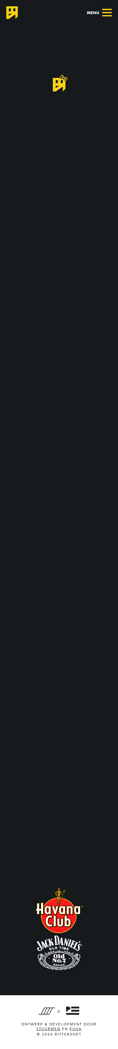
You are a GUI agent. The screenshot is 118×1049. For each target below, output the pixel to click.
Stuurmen (48, 1029)
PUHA (76, 1029)
